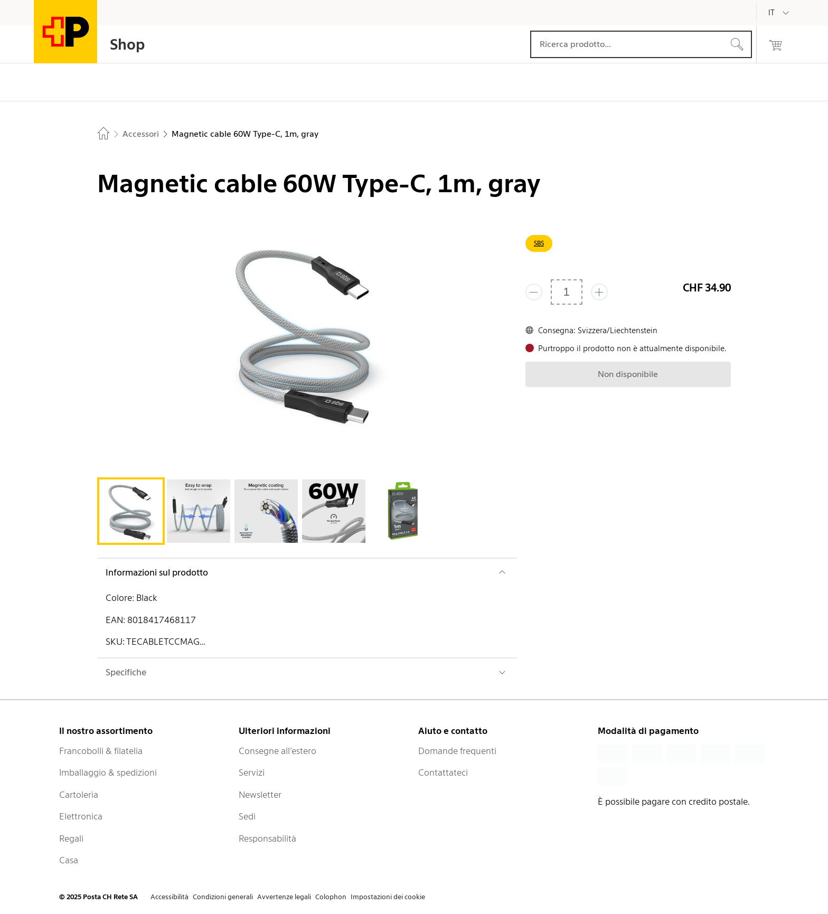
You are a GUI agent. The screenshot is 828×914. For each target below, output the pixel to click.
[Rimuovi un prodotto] (533, 292)
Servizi (252, 772)
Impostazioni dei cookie (388, 897)
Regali (71, 838)
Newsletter (260, 794)
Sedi (247, 816)
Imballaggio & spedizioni (108, 772)
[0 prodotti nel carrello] (776, 44)
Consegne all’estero (277, 751)
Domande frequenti (457, 751)
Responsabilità (267, 838)
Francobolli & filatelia (101, 751)
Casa (68, 860)
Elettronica (80, 816)
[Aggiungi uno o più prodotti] (599, 292)
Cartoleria (78, 794)
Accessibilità (169, 897)
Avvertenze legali (284, 897)
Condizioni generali (223, 897)
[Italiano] (779, 12)
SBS (539, 243)
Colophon (330, 897)
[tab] (131, 511)
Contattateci (443, 772)
